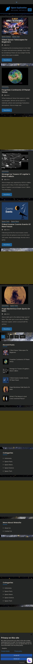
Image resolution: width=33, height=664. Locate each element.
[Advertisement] (16, 133)
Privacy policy (18, 651)
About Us (8, 528)
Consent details (5, 651)
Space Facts (5, 221)
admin (8, 45)
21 (17, 337)
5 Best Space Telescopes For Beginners (14, 40)
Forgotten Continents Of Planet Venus (16, 91)
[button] (29, 660)
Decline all (16, 659)
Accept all (16, 655)
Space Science (6, 36)
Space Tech (16, 36)
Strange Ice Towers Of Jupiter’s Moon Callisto (16, 175)
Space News (15, 221)
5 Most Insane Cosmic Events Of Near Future (16, 225)
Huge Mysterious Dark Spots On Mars (16, 309)
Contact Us (8, 531)
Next (22, 337)
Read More (7, 60)
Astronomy (5, 87)
